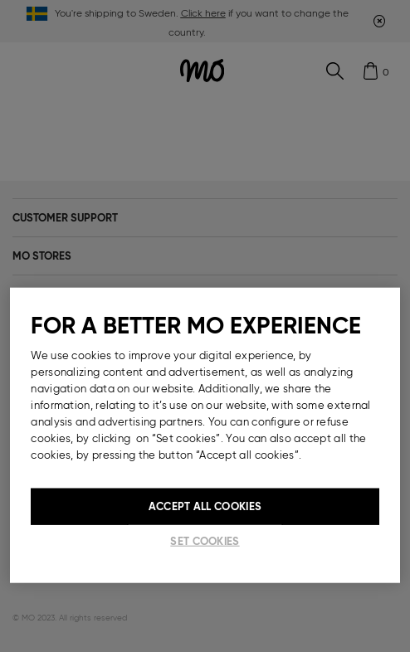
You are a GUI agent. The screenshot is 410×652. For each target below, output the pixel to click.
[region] (204, 435)
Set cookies (204, 541)
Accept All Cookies (205, 506)
